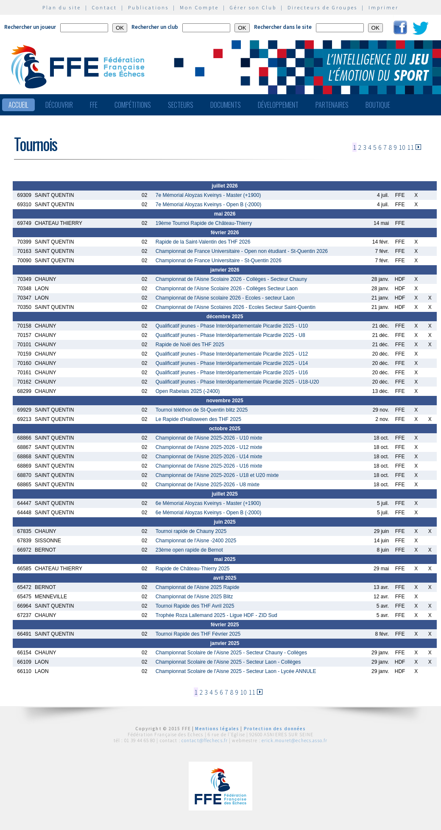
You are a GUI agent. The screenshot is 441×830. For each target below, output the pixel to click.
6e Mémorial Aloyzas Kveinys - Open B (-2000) (208, 513)
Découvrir (59, 105)
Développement (278, 105)
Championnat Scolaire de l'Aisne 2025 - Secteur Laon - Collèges (228, 662)
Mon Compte (199, 7)
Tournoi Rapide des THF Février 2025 (198, 634)
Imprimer (383, 7)
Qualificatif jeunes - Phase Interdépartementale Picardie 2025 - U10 (232, 326)
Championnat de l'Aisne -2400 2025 (196, 541)
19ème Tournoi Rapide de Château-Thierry (204, 223)
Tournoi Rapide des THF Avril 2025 (195, 606)
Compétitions (132, 105)
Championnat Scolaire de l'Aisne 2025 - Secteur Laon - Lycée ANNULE (236, 671)
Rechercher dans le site (283, 27)
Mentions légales (217, 729)
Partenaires (332, 105)
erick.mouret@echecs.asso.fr (294, 740)
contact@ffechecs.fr (204, 740)
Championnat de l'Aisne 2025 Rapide (198, 587)
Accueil (18, 105)
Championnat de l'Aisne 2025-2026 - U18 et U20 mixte (217, 475)
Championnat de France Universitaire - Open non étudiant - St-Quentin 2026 (242, 251)
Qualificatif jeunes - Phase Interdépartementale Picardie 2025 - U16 (232, 373)
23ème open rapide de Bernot (189, 550)
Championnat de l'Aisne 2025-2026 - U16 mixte (209, 466)
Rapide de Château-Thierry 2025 (193, 569)
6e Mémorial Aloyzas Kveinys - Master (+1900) (208, 503)
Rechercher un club (154, 27)
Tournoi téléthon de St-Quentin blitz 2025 (202, 410)
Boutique (378, 105)
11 (410, 147)
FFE (94, 105)
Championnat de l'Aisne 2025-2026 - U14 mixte (209, 457)
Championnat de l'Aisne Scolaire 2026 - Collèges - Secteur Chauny (231, 279)
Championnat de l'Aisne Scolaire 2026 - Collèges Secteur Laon (227, 289)
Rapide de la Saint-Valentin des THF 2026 (203, 242)
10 (402, 147)
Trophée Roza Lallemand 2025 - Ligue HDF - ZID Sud (216, 615)
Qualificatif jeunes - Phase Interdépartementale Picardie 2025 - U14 (232, 363)
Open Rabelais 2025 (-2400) (188, 391)
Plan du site (61, 7)
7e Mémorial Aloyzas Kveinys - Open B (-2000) (208, 205)
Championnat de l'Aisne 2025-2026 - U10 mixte (209, 438)
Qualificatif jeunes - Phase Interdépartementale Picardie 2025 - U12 (232, 354)
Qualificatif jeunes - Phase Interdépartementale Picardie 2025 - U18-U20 (237, 382)
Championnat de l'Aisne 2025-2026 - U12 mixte (209, 447)
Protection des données (275, 729)
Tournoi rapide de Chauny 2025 (191, 531)
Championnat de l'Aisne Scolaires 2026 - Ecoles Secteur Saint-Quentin (235, 307)
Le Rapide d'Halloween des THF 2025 (198, 419)
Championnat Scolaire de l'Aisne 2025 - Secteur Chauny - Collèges (231, 653)
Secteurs (180, 105)
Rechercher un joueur (30, 27)
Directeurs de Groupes (322, 7)
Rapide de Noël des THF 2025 (190, 345)
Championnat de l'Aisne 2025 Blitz (194, 597)
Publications (148, 7)
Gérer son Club (253, 7)
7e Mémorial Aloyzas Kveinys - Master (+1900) (208, 195)
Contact (104, 7)
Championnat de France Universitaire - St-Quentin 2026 (219, 261)
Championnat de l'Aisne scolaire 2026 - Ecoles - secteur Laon (225, 298)
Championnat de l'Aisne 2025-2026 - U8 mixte (208, 485)
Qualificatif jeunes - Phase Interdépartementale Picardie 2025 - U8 (230, 335)
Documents (225, 105)
